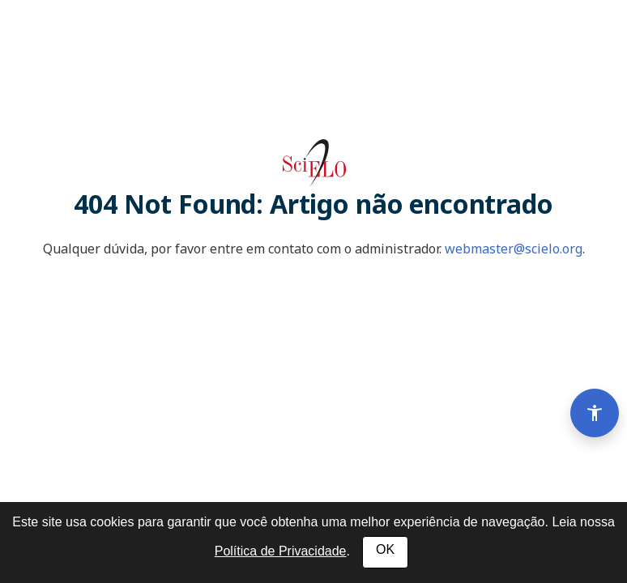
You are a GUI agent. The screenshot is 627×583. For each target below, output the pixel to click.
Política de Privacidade (281, 551)
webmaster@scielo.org (513, 248)
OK (385, 549)
